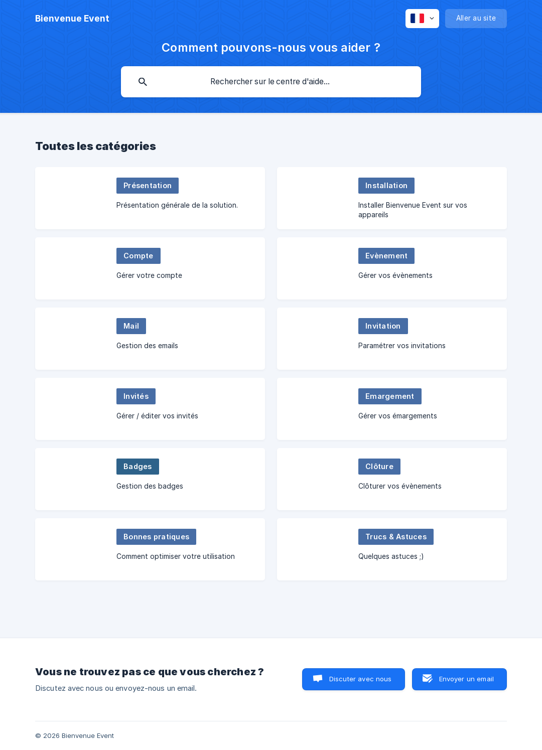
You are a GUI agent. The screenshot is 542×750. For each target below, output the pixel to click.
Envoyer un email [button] (466, 679)
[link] (150, 198)
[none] (72, 18)
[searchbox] (271, 81)
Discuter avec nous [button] (360, 679)
